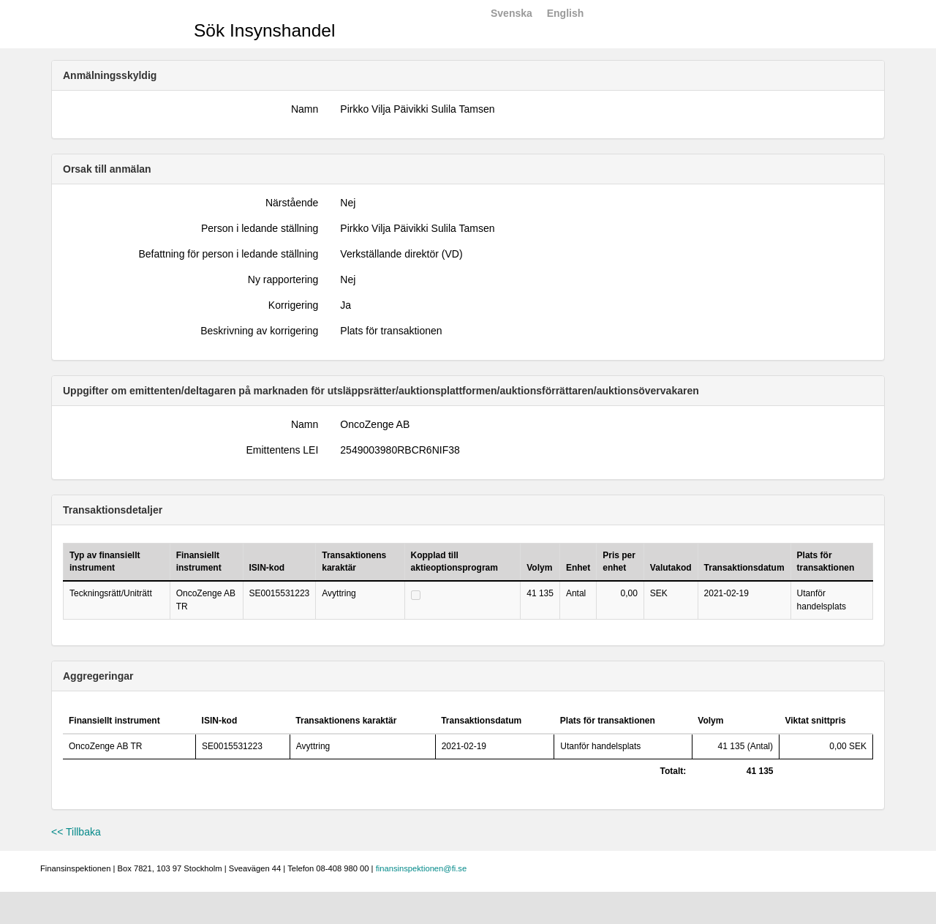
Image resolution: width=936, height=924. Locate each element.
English (565, 13)
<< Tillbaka (76, 832)
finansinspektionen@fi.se (421, 868)
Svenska (511, 13)
